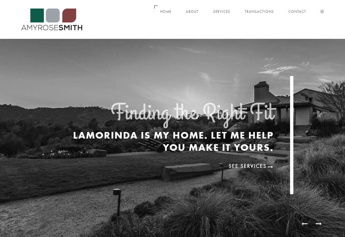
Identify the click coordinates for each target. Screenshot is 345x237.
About (192, 12)
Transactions (259, 12)
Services (221, 12)
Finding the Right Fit (192, 116)
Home (165, 12)
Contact (297, 12)
